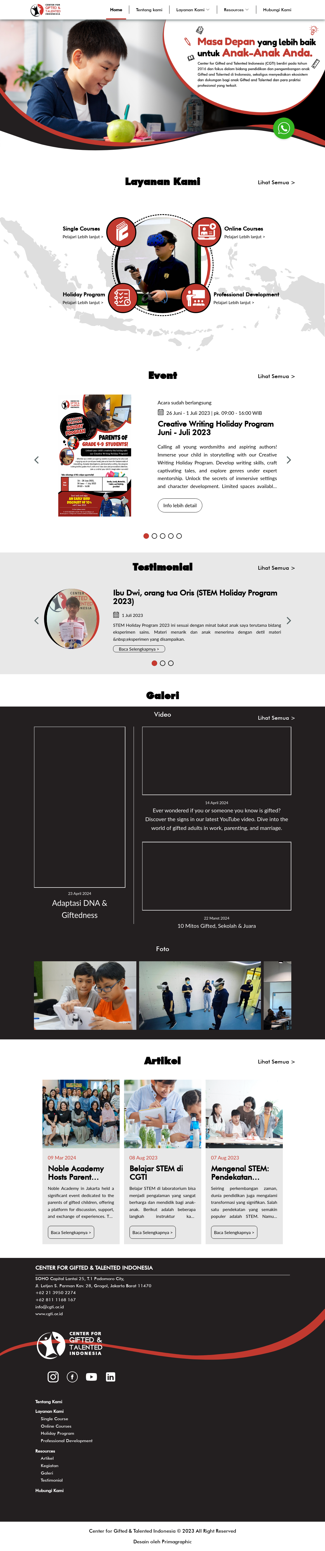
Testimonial (52, 1480)
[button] (193, 9)
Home (116, 9)
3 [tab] (162, 536)
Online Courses (56, 1426)
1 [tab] (146, 536)
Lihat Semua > (276, 182)
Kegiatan (49, 1465)
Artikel (47, 1458)
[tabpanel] (162, 456)
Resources (45, 1451)
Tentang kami (149, 9)
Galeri (47, 1473)
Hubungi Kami (277, 9)
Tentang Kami (48, 1401)
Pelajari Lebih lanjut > (83, 236)
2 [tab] (154, 536)
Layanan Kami (49, 1411)
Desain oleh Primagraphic (162, 1541)
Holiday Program (57, 1433)
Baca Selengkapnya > (139, 648)
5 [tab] (179, 536)
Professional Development (67, 1440)
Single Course (54, 1418)
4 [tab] (171, 536)
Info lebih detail (180, 505)
